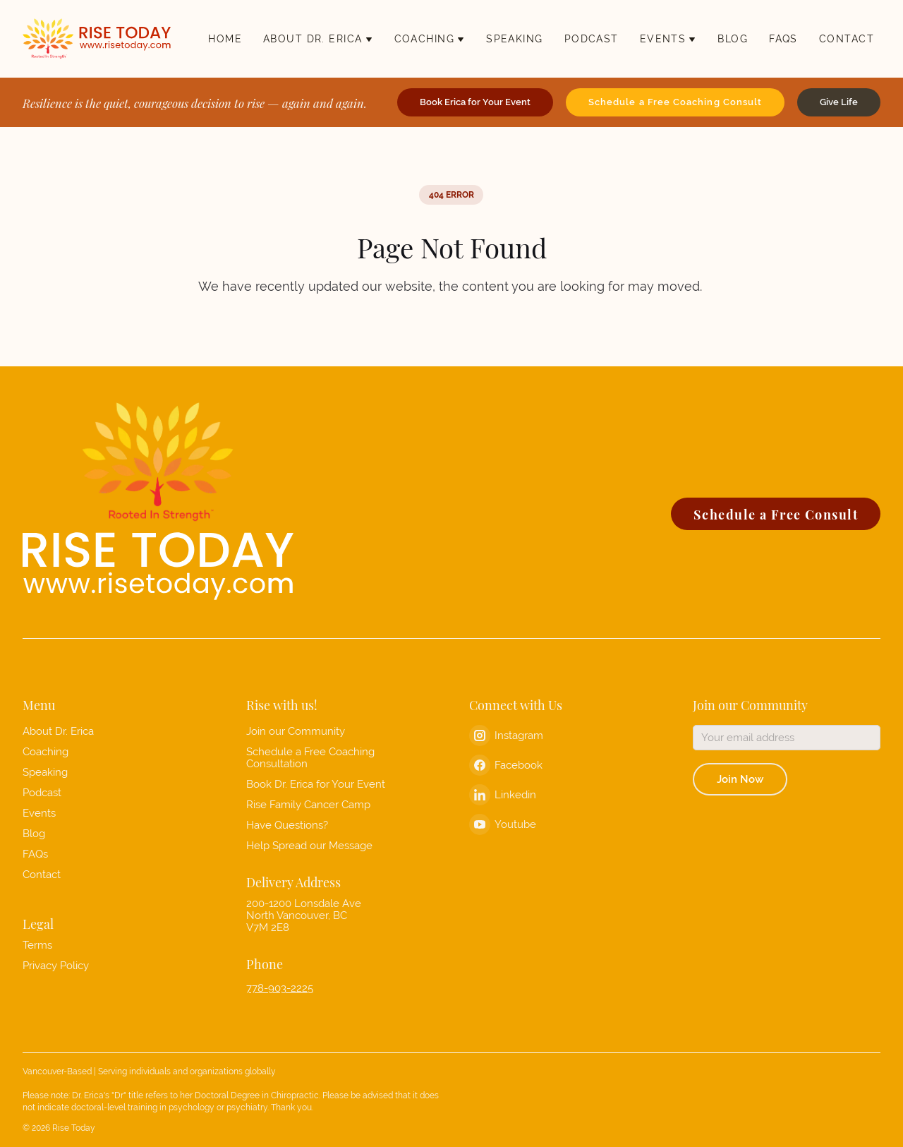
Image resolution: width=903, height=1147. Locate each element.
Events (39, 813)
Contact (42, 874)
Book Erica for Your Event (475, 102)
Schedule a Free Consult (775, 513)
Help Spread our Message (309, 845)
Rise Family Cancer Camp (308, 804)
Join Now (740, 779)
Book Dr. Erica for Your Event (315, 784)
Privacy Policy (56, 965)
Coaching (45, 751)
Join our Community (295, 731)
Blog (34, 833)
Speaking (45, 772)
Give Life (839, 102)
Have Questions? (287, 825)
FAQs (35, 854)
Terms (37, 945)
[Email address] (787, 737)
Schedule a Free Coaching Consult (675, 102)
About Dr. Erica (58, 731)
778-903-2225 (279, 988)
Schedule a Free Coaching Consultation (310, 757)
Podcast (42, 792)
